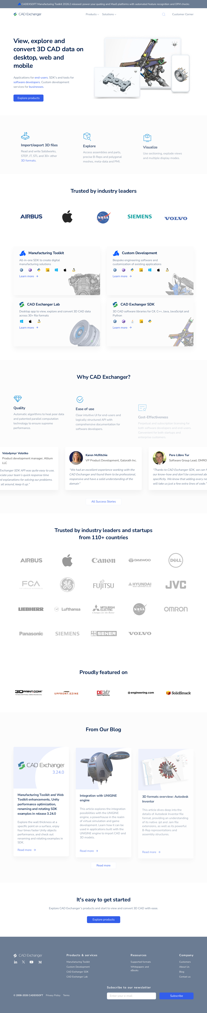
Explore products (29, 98)
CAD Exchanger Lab (77, 976)
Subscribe (176, 996)
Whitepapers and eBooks (140, 968)
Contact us (185, 976)
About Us (184, 966)
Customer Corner (183, 14)
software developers (26, 82)
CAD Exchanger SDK (77, 971)
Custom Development (78, 966)
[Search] (164, 14)
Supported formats (141, 962)
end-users (41, 78)
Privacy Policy (53, 995)
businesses (36, 87)
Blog (181, 971)
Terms (66, 995)
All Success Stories (103, 502)
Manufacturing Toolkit (78, 962)
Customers (185, 962)
